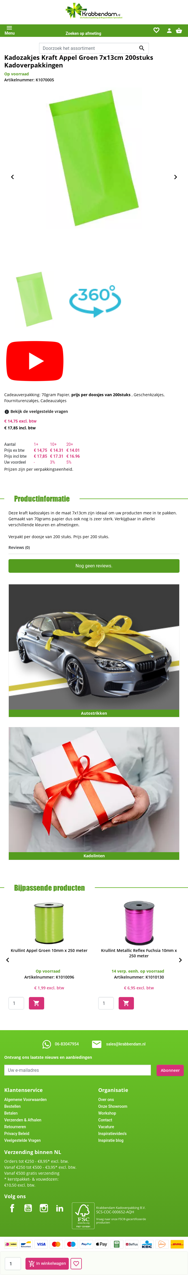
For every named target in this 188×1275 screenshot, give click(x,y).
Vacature (106, 1126)
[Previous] (7, 960)
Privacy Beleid (16, 1133)
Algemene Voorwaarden (25, 1099)
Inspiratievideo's (112, 1133)
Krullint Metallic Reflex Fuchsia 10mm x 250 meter (139, 953)
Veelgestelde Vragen (22, 1140)
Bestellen (12, 1106)
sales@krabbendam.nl (126, 1044)
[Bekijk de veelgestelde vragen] (39, 411)
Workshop (107, 1112)
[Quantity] (16, 1003)
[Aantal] (13, 1263)
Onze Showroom (112, 1106)
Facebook (12, 1203)
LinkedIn (59, 1203)
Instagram (44, 1203)
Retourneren (15, 1126)
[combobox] (94, 48)
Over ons (106, 1099)
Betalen (11, 1112)
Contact (105, 1119)
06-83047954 (67, 1044)
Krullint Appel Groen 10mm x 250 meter (49, 950)
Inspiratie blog (110, 1140)
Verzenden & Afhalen (22, 1119)
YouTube (28, 1203)
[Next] (180, 960)
